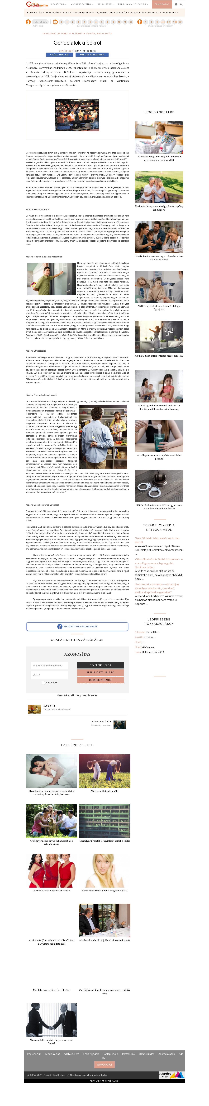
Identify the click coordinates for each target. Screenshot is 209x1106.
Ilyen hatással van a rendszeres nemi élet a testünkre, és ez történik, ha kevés (51, 793)
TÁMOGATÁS (162, 4)
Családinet (66, 51)
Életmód (77, 34)
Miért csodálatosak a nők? (105, 791)
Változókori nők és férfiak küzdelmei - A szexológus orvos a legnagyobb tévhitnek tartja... (159, 563)
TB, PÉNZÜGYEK (104, 12)
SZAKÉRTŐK (57, 4)
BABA (66, 12)
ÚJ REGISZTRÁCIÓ (100, 680)
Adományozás (166, 1054)
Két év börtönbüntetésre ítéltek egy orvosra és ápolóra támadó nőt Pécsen (159, 507)
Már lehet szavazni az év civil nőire (51, 990)
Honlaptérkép (110, 1054)
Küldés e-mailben (92, 54)
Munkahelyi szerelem (101, 725)
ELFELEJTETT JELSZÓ (100, 672)
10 (119, 22)
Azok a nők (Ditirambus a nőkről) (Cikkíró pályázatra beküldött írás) (51, 942)
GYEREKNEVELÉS (82, 12)
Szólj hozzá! (59, 54)
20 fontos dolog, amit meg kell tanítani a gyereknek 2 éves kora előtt (159, 158)
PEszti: (139, 642)
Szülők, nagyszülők (99, 34)
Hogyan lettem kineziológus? (57, 709)
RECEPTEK (153, 12)
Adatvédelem (71, 1054)
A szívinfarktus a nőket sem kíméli (51, 891)
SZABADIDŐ (137, 12)
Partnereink (128, 1054)
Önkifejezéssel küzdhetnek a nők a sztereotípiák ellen (104, 992)
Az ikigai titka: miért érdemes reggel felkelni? (159, 356)
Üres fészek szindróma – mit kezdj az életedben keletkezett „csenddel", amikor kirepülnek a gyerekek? (157, 588)
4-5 (163, 22)
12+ (180, 22)
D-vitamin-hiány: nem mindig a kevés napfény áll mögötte (159, 208)
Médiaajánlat (52, 1054)
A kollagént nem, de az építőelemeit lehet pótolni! (159, 457)
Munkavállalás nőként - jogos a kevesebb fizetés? (51, 1042)
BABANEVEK (169, 12)
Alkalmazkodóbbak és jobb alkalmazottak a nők (104, 940)
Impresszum (34, 1054)
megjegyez (51, 682)
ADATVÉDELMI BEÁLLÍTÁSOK (104, 1081)
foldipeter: (147, 632)
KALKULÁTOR (105, 4)
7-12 (174, 22)
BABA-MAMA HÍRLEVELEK (132, 4)
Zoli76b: (145, 637)
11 (125, 22)
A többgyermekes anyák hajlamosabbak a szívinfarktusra (51, 843)
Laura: (149, 652)
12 (131, 22)
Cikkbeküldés (147, 1054)
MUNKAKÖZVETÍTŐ (81, 4)
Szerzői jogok (91, 1054)
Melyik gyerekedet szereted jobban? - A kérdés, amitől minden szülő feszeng (159, 407)
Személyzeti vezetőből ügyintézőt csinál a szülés (105, 841)
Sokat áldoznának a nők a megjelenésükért (104, 891)
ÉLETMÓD (122, 12)
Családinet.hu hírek (55, 34)
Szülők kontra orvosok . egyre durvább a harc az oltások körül (159, 258)
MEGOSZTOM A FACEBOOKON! (77, 626)
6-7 (169, 22)
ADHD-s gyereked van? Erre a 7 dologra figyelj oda (159, 308)
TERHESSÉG (52, 12)
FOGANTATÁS (34, 12)
